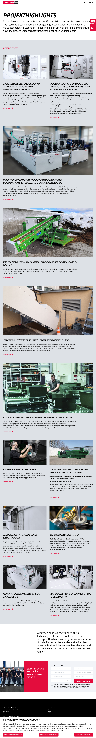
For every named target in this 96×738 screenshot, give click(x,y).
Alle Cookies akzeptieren (83, 735)
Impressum (51, 708)
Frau (55, 665)
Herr (62, 665)
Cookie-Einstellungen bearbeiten (13, 735)
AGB (49, 712)
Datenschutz (52, 710)
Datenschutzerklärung (65, 684)
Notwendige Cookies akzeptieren (48, 735)
